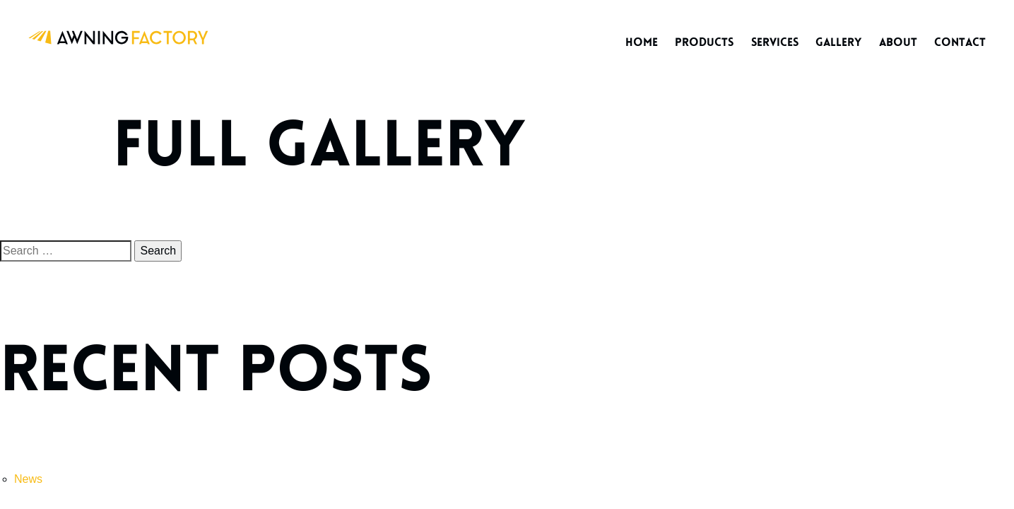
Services (774, 42)
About (898, 42)
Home (641, 42)
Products (704, 42)
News (28, 479)
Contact (960, 42)
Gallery (838, 42)
